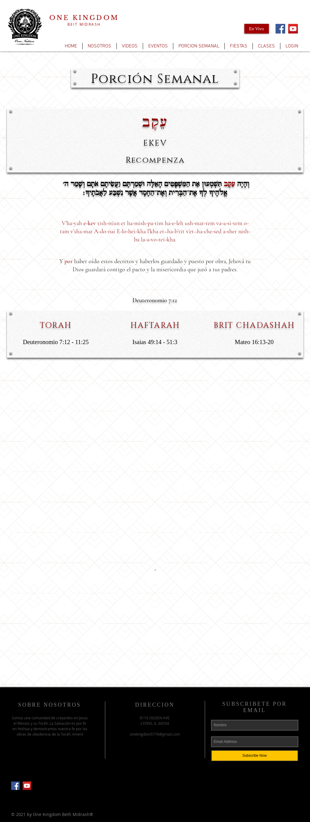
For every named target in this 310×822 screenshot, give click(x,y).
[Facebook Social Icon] (15, 786)
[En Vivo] (256, 29)
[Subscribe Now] (254, 755)
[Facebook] (280, 29)
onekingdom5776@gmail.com (155, 734)
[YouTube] (293, 29)
